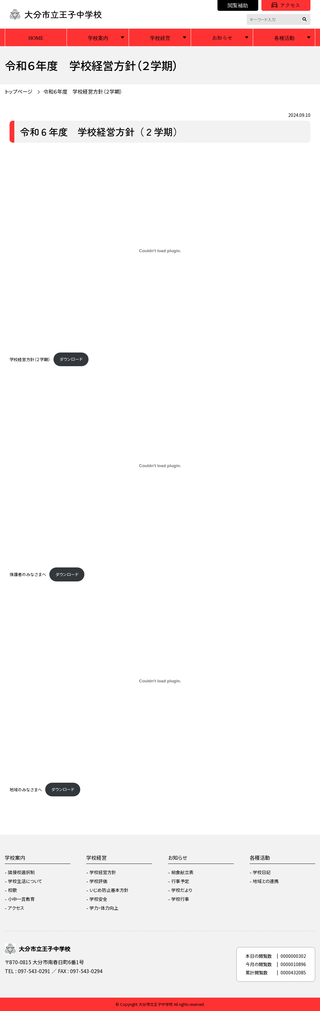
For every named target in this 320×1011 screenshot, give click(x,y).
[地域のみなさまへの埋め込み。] (160, 680)
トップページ (18, 91)
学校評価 (98, 881)
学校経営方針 (102, 872)
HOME (35, 37)
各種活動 (284, 37)
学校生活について (25, 881)
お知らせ (222, 37)
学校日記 (262, 872)
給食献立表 (182, 872)
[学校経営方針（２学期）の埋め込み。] (160, 250)
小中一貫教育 (21, 899)
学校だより (181, 890)
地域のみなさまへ (26, 789)
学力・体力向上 (103, 908)
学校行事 (180, 899)
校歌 (12, 890)
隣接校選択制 (21, 872)
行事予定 (180, 881)
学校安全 (98, 899)
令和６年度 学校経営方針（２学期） (82, 91)
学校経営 (160, 37)
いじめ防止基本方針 (109, 890)
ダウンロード (71, 359)
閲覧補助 (238, 5)
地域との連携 (266, 881)
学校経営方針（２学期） (30, 359)
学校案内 (98, 37)
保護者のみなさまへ (28, 574)
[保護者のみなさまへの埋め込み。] (160, 465)
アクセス (286, 5)
